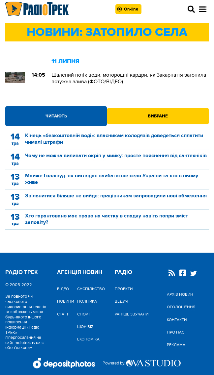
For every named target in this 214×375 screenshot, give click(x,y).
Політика (87, 301)
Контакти (177, 319)
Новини (65, 301)
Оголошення (181, 307)
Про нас (175, 332)
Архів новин (180, 294)
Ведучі (122, 301)
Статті (63, 314)
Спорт (83, 314)
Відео (63, 289)
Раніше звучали (131, 314)
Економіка (88, 339)
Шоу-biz (85, 326)
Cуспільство (91, 289)
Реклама (176, 344)
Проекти (124, 289)
